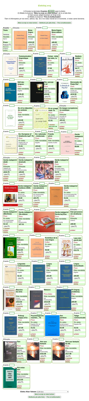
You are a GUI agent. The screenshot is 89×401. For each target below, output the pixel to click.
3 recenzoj (31, 47)
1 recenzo (21, 124)
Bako (50, 294)
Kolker (47, 242)
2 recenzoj (78, 73)
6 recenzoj (78, 150)
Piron (30, 34)
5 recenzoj (20, 254)
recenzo (54, 47)
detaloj (30, 50)
